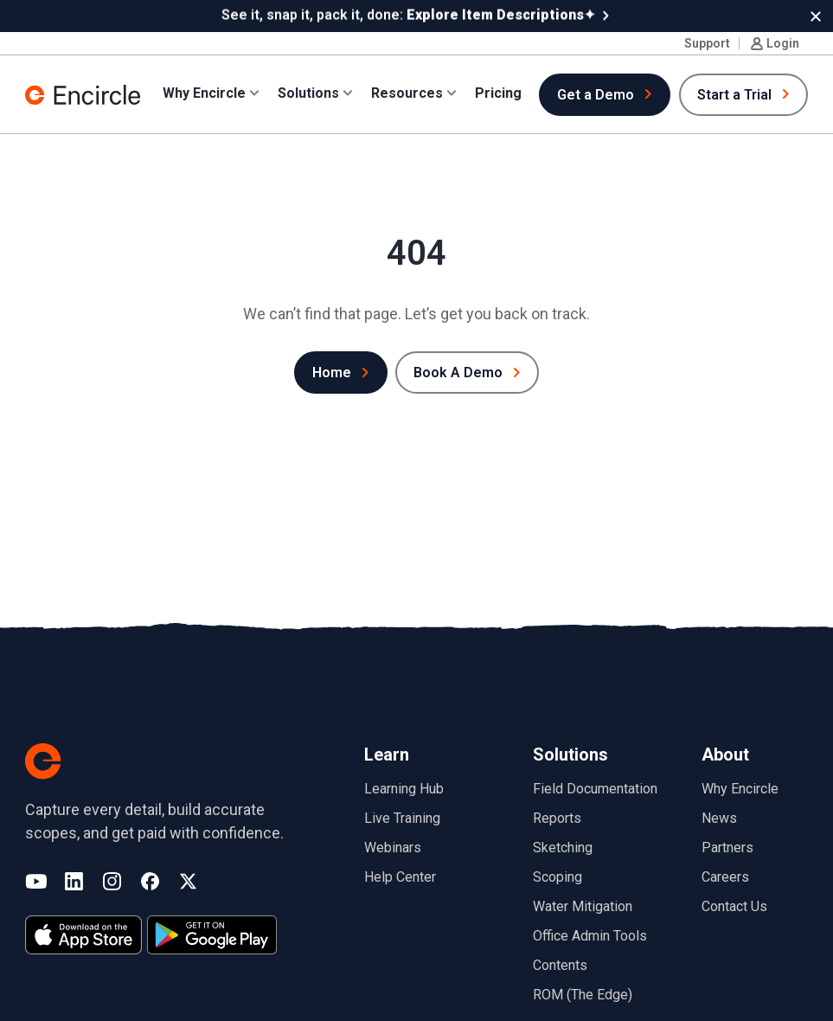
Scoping (557, 876)
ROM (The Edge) (582, 994)
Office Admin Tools (590, 935)
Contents (560, 964)
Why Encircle (740, 788)
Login (782, 42)
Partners (727, 846)
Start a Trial (734, 94)
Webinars (392, 846)
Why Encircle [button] (204, 92)
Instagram (112, 881)
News (719, 817)
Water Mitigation (582, 905)
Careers (725, 876)
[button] (815, 15)
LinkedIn (74, 881)
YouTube (36, 881)
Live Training (402, 817)
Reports (557, 817)
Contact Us (734, 905)
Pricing (498, 92)
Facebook (150, 881)
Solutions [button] (308, 92)
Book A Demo (458, 371)
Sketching (563, 846)
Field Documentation (595, 788)
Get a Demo (595, 94)
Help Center (400, 876)
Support (707, 42)
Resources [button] (407, 92)
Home (331, 371)
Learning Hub (404, 788)
